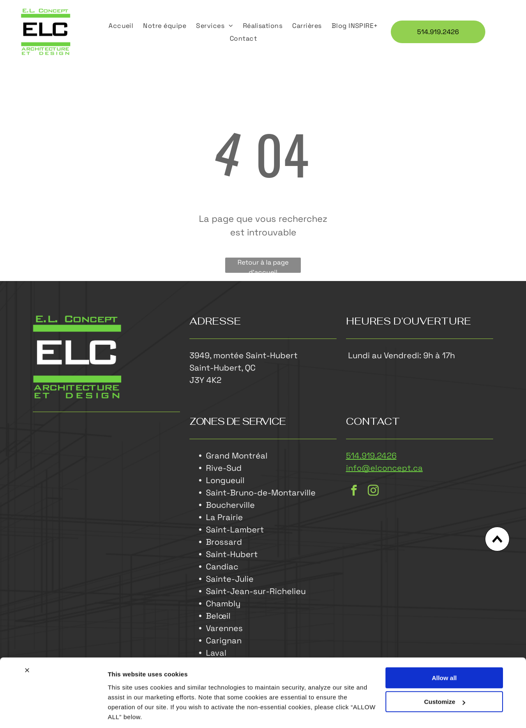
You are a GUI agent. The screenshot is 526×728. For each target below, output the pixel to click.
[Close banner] (27, 642)
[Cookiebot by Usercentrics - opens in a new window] (53, 712)
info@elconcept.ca (384, 468)
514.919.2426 (371, 456)
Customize (444, 673)
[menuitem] (121, 25)
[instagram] (373, 492)
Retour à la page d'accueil (263, 265)
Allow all (444, 650)
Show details (127, 711)
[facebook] (354, 492)
